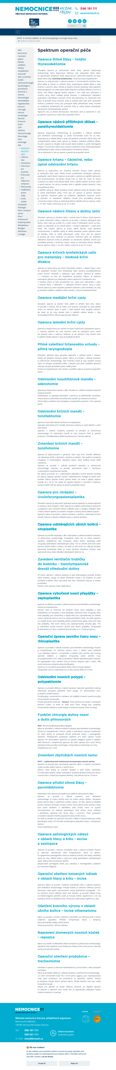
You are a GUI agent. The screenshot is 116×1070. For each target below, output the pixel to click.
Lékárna (21, 130)
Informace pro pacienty (24, 169)
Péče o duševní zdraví (24, 212)
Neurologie (22, 136)
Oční (20, 139)
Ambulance (24, 163)
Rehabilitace (23, 225)
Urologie (21, 234)
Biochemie (22, 53)
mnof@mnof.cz (89, 13)
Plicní (20, 216)
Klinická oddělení (32, 38)
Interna (21, 112)
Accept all (41, 1063)
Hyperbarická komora (23, 105)
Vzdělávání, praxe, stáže (24, 192)
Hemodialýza (23, 100)
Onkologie (22, 142)
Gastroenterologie (25, 83)
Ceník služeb (24, 200)
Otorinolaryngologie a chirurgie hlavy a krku (59, 38)
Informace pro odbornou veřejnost (24, 179)
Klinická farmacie (21, 120)
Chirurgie (22, 109)
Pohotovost (23, 219)
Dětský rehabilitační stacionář (23, 71)
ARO (20, 50)
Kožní (20, 124)
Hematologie (23, 97)
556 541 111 (32, 1034)
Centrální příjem (22, 57)
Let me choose (47, 1057)
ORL (19, 145)
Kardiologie (23, 115)
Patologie (22, 207)
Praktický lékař (24, 222)
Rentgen (21, 228)
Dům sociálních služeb (24, 78)
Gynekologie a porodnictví (24, 87)
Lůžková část (24, 158)
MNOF (19, 38)
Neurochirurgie (24, 133)
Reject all (74, 1063)
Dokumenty (24, 186)
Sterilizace (22, 231)
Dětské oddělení (21, 63)
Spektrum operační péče (24, 151)
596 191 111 (88, 8)
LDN (20, 127)
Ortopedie (22, 204)
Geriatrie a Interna (22, 93)
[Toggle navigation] (17, 32)
